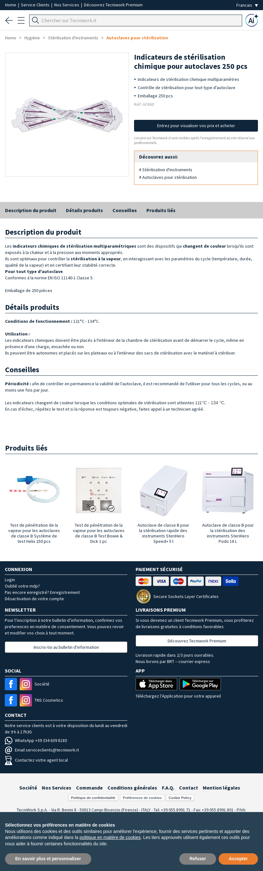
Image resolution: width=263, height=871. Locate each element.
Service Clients (35, 5)
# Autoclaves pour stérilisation (168, 177)
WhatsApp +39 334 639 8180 (36, 740)
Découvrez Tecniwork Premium (113, 5)
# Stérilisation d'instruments (165, 169)
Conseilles (124, 210)
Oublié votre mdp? (22, 586)
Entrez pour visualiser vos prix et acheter (196, 125)
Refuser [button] (197, 858)
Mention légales (221, 787)
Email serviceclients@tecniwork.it (42, 750)
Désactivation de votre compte (34, 598)
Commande (89, 787)
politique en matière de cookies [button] (110, 837)
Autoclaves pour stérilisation (137, 38)
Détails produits (84, 210)
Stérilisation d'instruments (73, 38)
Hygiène (32, 38)
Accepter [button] (238, 858)
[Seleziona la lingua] (247, 5)
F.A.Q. (168, 787)
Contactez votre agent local (36, 760)
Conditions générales (132, 787)
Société (28, 787)
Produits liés (161, 210)
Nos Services (67, 5)
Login (10, 579)
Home (11, 5)
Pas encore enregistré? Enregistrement (42, 592)
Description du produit (30, 210)
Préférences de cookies (142, 798)
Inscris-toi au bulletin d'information (66, 647)
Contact (188, 787)
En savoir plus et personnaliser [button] (48, 858)
